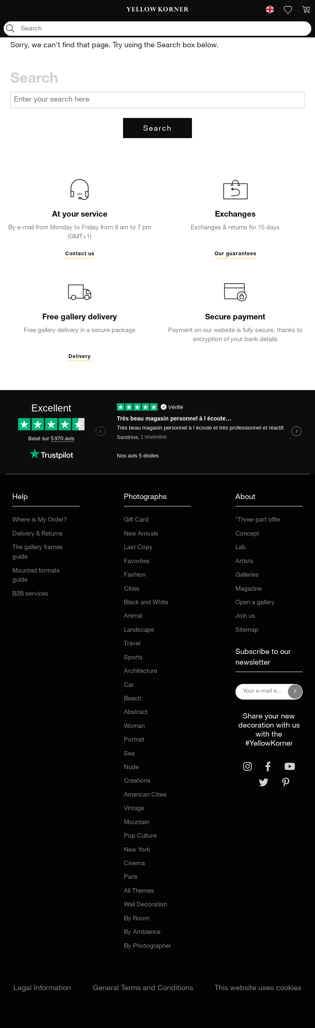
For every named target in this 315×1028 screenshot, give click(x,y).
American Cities (145, 795)
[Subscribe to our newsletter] (295, 692)
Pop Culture (140, 836)
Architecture (140, 671)
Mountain (136, 823)
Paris (131, 877)
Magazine (248, 589)
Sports (133, 658)
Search (157, 129)
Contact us (79, 254)
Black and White (146, 603)
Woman (134, 726)
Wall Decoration (145, 905)
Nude (131, 768)
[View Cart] (306, 10)
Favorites (137, 562)
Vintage (134, 809)
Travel (132, 644)
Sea (129, 754)
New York (137, 850)
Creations (137, 781)
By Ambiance (142, 932)
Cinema (134, 864)
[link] (158, 10)
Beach (132, 699)
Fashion (135, 575)
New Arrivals (141, 534)
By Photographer (147, 946)
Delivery (79, 356)
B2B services (30, 594)
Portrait (134, 740)
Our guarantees (235, 254)
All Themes (139, 891)
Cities (131, 589)
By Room (137, 919)
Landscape (139, 630)
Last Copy (138, 548)
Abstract (136, 712)
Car (129, 685)
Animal (133, 616)
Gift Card (136, 520)
